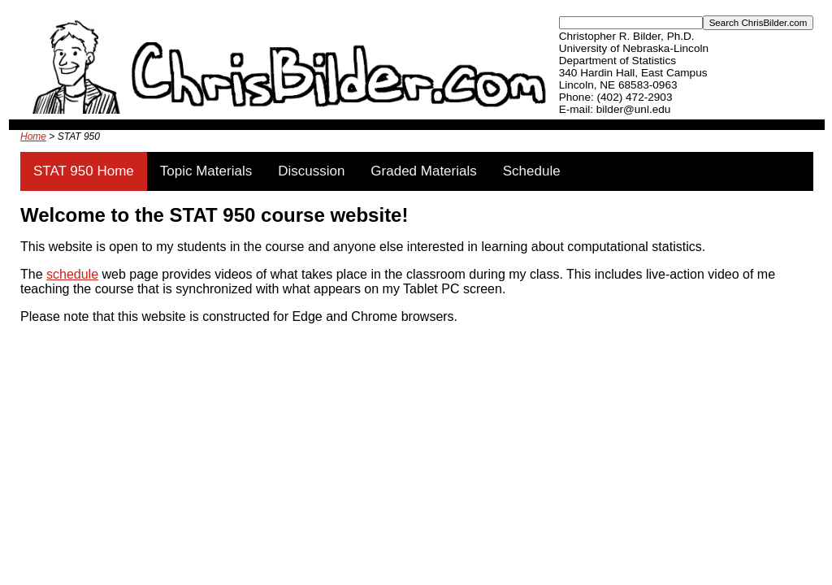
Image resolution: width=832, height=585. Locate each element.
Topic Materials (206, 171)
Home (33, 136)
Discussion (311, 171)
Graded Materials (423, 171)
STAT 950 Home (83, 171)
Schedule (532, 171)
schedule (72, 274)
